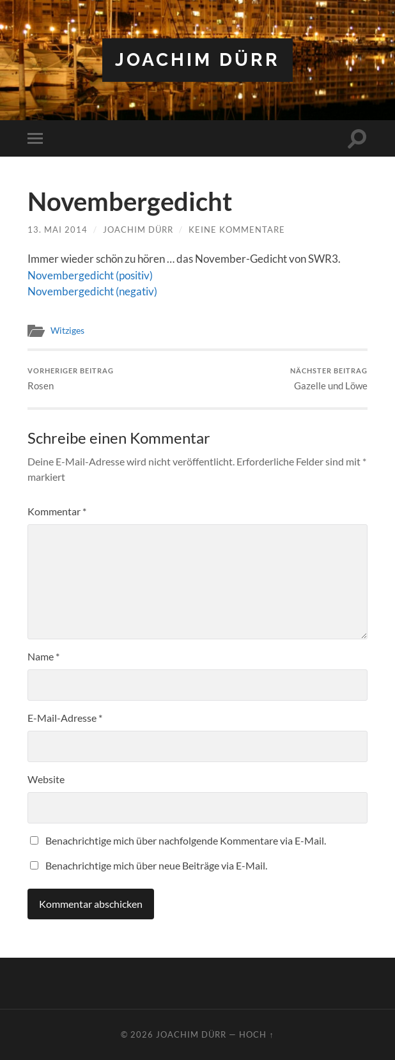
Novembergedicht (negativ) (92, 291)
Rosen (70, 378)
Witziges (67, 330)
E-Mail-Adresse (64, 718)
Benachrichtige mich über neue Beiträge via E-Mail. (156, 865)
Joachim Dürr (197, 59)
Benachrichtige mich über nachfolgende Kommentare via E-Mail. (185, 840)
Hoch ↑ (256, 1034)
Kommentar (56, 511)
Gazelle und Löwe (329, 378)
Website (46, 779)
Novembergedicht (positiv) (90, 275)
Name (43, 656)
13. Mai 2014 (57, 229)
